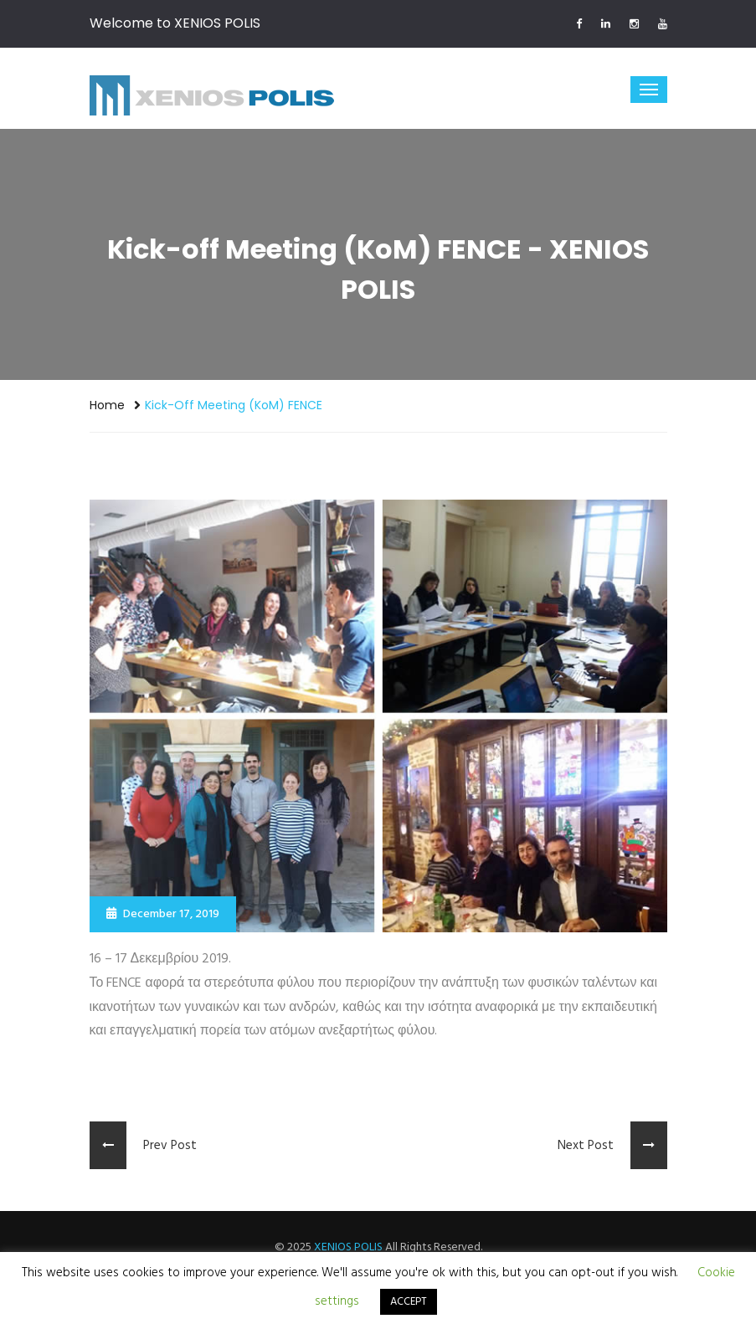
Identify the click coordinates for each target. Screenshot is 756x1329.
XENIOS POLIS (348, 1247)
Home (107, 405)
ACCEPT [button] (408, 1302)
